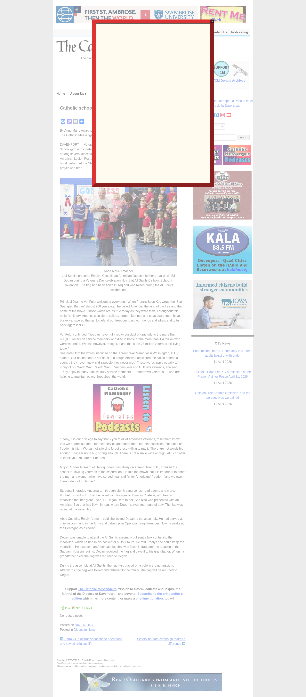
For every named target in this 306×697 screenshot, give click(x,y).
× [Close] (212, 21)
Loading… (153, 103)
